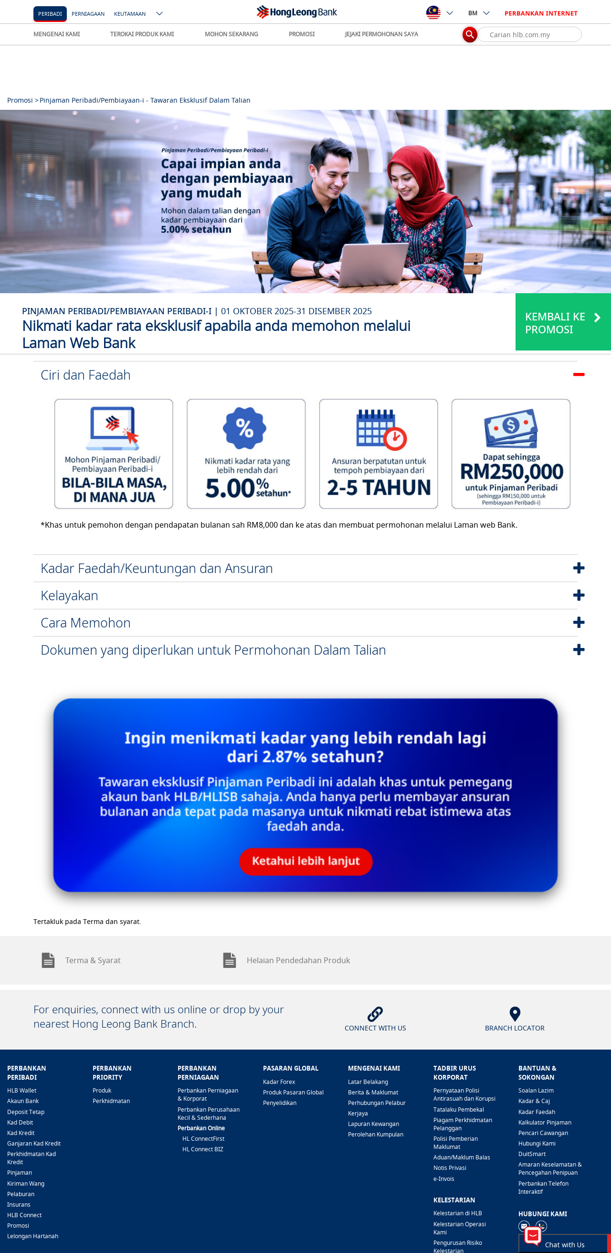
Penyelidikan (279, 1103)
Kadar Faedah (536, 1112)
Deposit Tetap (25, 1112)
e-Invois (443, 1179)
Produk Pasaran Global (293, 1092)
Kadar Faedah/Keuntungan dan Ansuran (157, 568)
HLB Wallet (21, 1090)
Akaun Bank (23, 1101)
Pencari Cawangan (543, 1133)
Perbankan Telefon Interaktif (543, 1187)
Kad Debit (20, 1122)
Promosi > (23, 100)
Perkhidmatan (111, 1101)
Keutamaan (130, 13)
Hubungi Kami (537, 1143)
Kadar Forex (279, 1082)
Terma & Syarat (81, 960)
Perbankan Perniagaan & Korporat (208, 1094)
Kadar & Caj (534, 1101)
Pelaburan (20, 1194)
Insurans (19, 1204)
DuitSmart (532, 1154)
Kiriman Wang (25, 1183)
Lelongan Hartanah (32, 1236)
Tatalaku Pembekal (458, 1109)
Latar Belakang (368, 1082)
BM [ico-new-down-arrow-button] (479, 13)
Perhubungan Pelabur (377, 1103)
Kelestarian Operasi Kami (459, 1228)
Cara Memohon (86, 622)
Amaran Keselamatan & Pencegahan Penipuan (550, 1168)
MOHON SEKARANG (231, 34)
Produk (102, 1090)
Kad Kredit (20, 1133)
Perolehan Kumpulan (375, 1134)
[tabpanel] (305, 201)
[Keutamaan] (130, 13)
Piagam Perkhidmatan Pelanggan (462, 1124)
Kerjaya (358, 1113)
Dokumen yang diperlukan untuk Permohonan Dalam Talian (213, 649)
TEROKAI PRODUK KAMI (142, 34)
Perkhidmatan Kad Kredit (31, 1158)
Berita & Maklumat (373, 1092)
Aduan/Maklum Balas (461, 1157)
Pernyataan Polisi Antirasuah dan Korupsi (464, 1094)
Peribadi (50, 13)
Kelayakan (69, 595)
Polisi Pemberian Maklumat (455, 1143)
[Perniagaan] (88, 13)
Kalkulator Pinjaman (544, 1122)
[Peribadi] (50, 13)
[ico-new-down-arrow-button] (159, 14)
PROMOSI (302, 34)
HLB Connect (24, 1215)
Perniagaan (88, 13)
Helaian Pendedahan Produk (286, 960)
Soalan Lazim (536, 1090)
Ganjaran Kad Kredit (34, 1143)
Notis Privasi (449, 1168)
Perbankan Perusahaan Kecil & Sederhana (209, 1113)
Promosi (18, 1225)
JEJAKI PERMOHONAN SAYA (381, 34)
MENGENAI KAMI (56, 34)
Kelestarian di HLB (457, 1213)
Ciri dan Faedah (86, 374)
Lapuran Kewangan (373, 1124)
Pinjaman (19, 1172)
